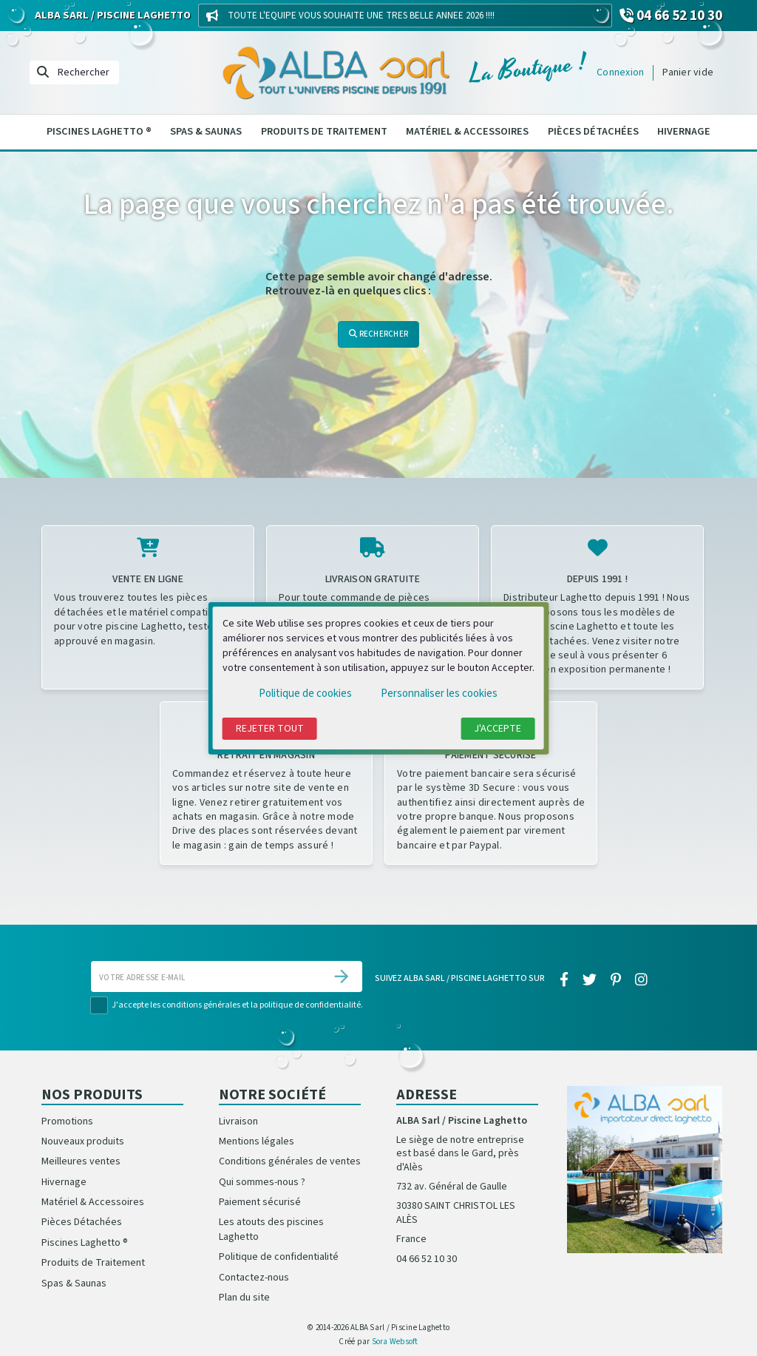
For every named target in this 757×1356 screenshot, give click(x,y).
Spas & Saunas (206, 131)
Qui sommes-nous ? (262, 1182)
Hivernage (683, 131)
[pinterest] (616, 981)
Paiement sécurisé (260, 1202)
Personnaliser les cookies (439, 693)
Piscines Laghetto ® (99, 131)
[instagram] (641, 981)
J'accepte (497, 728)
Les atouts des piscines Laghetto (271, 1229)
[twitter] (589, 981)
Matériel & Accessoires (467, 131)
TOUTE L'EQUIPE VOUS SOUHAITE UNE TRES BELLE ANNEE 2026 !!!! (361, 15)
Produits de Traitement (324, 131)
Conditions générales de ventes (290, 1161)
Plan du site (244, 1297)
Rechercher (378, 334)
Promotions (67, 1121)
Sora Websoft (395, 1341)
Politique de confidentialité (279, 1256)
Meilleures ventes (80, 1161)
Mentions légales (256, 1141)
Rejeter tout (270, 728)
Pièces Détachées (593, 131)
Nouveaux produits (82, 1141)
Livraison (238, 1121)
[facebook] (563, 981)
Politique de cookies (305, 693)
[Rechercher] (74, 73)
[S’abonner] (341, 976)
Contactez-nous (254, 1277)
